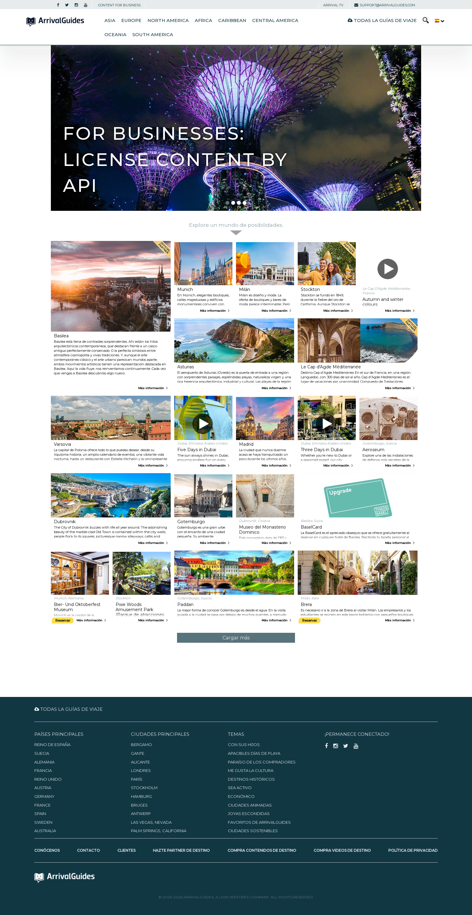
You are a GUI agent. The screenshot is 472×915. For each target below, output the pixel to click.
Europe (131, 20)
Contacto (88, 850)
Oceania (115, 34)
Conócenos (47, 850)
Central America (275, 20)
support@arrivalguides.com (384, 5)
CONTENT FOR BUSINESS (119, 5)
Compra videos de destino (342, 850)
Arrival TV (333, 5)
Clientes (126, 850)
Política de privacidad (413, 850)
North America (168, 20)
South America (152, 34)
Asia (109, 20)
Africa (203, 20)
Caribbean (232, 20)
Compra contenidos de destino (262, 850)
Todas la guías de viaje (382, 20)
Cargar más (236, 638)
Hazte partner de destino (181, 850)
